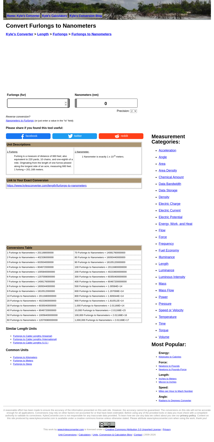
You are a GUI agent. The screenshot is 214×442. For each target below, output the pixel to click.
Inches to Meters (168, 378)
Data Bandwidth (170, 184)
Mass (162, 283)
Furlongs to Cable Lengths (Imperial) (32, 336)
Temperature (168, 317)
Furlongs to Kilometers (25, 357)
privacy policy (188, 415)
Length (163, 264)
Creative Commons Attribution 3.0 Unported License (133, 429)
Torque (163, 330)
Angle (163, 157)
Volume (164, 337)
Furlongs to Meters (23, 360)
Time (162, 323)
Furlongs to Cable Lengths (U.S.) (30, 342)
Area (162, 164)
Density (164, 197)
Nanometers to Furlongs (20, 120)
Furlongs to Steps (22, 364)
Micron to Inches (167, 382)
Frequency (166, 243)
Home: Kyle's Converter (23, 15)
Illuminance (167, 257)
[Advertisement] (75, 64)
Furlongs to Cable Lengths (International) (35, 339)
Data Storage (168, 190)
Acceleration (167, 150)
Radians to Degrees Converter (175, 400)
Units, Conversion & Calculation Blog (112, 434)
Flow (162, 230)
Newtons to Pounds (169, 366)
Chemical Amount (171, 177)
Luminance (166, 270)
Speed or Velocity (171, 310)
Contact (138, 434)
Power (163, 297)
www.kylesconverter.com (71, 429)
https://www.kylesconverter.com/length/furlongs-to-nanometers (47, 185)
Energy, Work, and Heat (175, 224)
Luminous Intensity (172, 277)
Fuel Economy (169, 250)
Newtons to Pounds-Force (173, 369)
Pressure (165, 304)
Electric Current (170, 210)
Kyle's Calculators (54, 15)
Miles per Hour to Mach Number (176, 391)
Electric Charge (169, 204)
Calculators (85, 434)
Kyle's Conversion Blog (86, 15)
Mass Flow (166, 290)
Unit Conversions (67, 434)
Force (163, 237)
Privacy (167, 429)
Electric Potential (170, 217)
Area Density (168, 170)
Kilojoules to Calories (170, 356)
